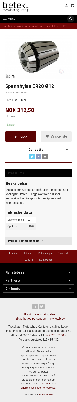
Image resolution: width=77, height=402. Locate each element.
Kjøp (20, 136)
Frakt (27, 314)
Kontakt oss (45, 259)
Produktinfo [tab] (16, 173)
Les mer (45, 383)
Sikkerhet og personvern (31, 318)
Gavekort (62, 253)
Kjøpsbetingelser (45, 314)
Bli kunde (28, 253)
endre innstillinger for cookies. (38, 387)
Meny (9, 18)
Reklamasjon (45, 253)
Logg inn (29, 259)
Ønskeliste (56, 136)
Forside (6, 26)
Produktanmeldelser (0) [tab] (23, 240)
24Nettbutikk (46, 394)
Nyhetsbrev (57, 318)
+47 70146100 (54, 335)
